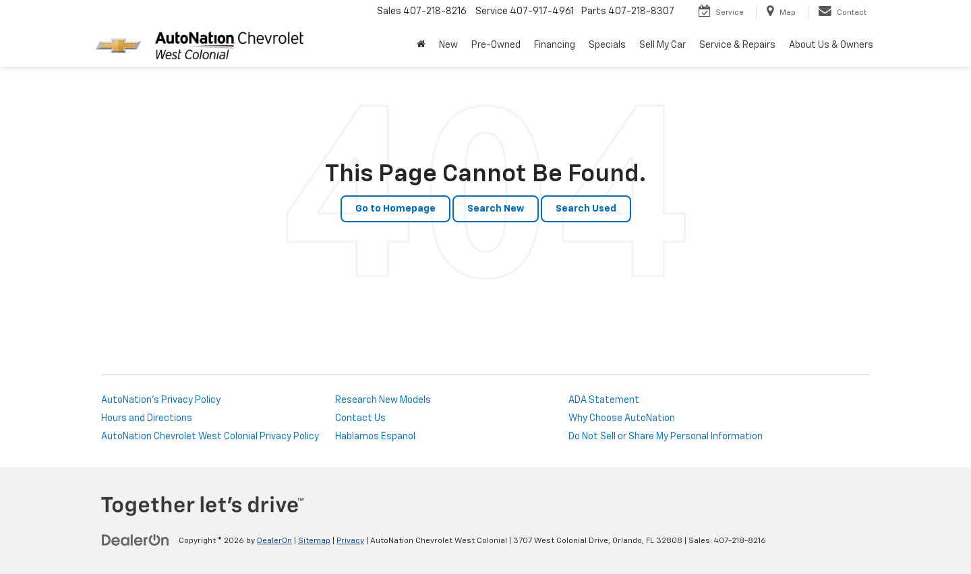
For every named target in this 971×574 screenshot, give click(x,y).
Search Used (586, 209)
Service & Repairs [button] (737, 45)
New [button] (448, 45)
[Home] (421, 45)
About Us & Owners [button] (831, 45)
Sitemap (314, 541)
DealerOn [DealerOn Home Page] (274, 541)
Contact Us (360, 418)
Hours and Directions (146, 418)
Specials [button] (607, 45)
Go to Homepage (395, 209)
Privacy (350, 541)
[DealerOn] (135, 540)
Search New (495, 209)
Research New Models (383, 400)
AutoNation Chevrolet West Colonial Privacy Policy (210, 436)
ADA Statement (603, 400)
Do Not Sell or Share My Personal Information (665, 436)
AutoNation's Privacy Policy (160, 400)
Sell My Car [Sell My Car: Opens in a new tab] (662, 45)
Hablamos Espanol (375, 436)
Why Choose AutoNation (621, 418)
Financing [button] (554, 45)
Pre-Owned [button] (496, 45)
